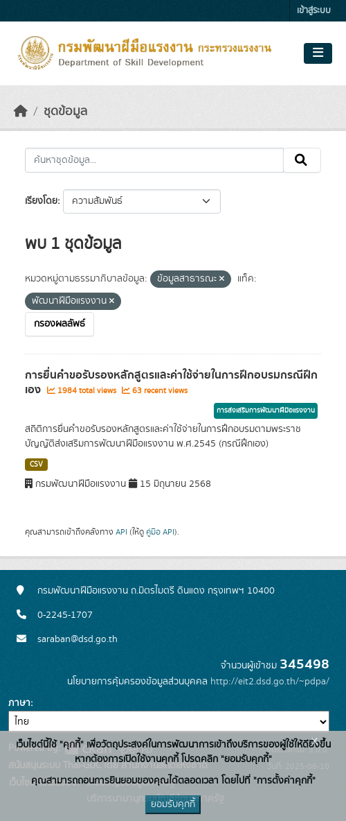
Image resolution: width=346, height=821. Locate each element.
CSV (36, 464)
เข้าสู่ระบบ (314, 10)
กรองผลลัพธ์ (59, 324)
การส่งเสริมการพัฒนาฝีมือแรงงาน (266, 410)
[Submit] (302, 160)
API (121, 532)
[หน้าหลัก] (21, 112)
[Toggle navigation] (318, 53)
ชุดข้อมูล (65, 112)
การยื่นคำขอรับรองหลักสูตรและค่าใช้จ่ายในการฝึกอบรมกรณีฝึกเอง (171, 382)
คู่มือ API (160, 532)
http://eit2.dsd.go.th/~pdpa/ (269, 682)
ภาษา (19, 703)
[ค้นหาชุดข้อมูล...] (154, 160)
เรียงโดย (41, 201)
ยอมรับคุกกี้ (173, 804)
